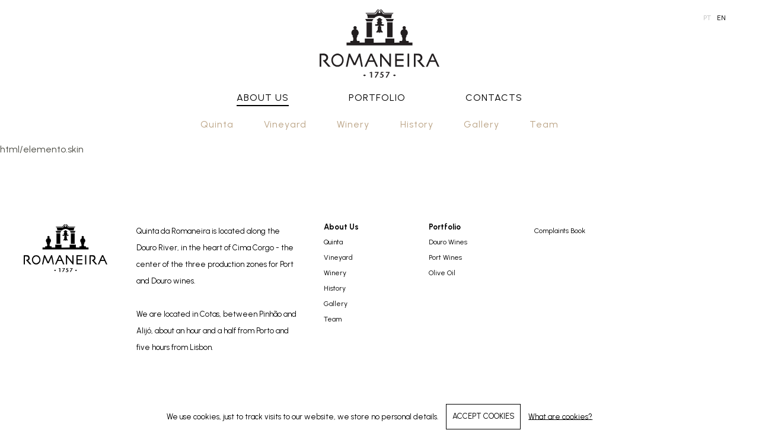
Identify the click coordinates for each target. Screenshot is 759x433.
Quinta (217, 124)
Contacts (493, 97)
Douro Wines (448, 242)
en (721, 18)
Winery (353, 124)
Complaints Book (559, 231)
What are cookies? (560, 416)
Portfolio (377, 97)
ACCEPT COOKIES (483, 416)
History (416, 124)
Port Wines (445, 257)
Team (544, 124)
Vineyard (285, 124)
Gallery (481, 124)
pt (707, 18)
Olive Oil (442, 273)
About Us (263, 97)
